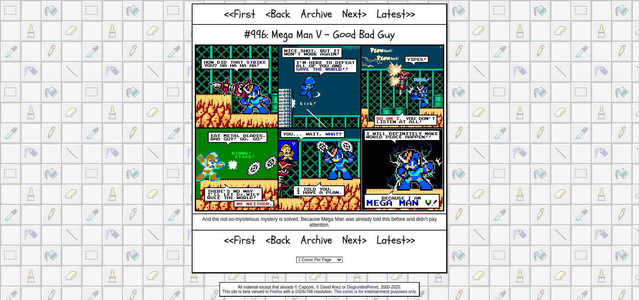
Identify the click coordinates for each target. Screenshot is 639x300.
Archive (316, 14)
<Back (278, 14)
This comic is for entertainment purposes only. (375, 291)
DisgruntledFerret (362, 287)
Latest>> (396, 14)
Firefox (276, 291)
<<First (240, 14)
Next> (354, 14)
